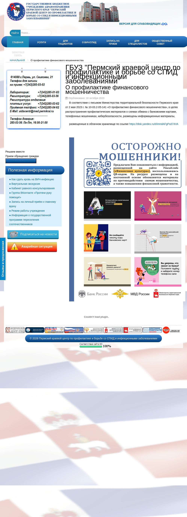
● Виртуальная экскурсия (24, 183)
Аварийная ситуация (32, 246)
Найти (15, 32)
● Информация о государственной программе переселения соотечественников (30, 220)
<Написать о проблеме (21, 160)
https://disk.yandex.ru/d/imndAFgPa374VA (153, 123)
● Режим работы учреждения (27, 210)
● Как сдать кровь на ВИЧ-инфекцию (31, 179)
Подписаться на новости (33, 234)
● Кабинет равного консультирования (32, 188)
